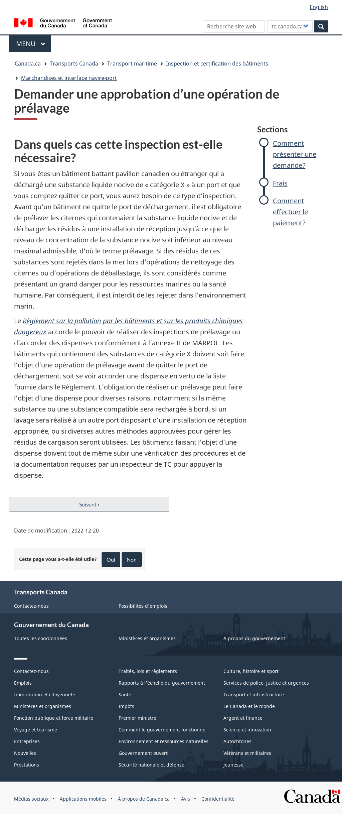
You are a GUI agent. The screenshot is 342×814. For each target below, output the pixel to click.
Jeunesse (233, 765)
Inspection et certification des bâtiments (217, 63)
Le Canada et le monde (249, 706)
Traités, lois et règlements (148, 671)
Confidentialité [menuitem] (217, 799)
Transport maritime (132, 63)
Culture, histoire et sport (251, 671)
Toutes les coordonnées (40, 638)
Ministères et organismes (147, 638)
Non (132, 559)
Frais (280, 183)
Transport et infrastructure (253, 694)
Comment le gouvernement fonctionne (162, 729)
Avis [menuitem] (185, 799)
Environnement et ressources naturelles (163, 741)
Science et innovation (247, 729)
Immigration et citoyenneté (44, 694)
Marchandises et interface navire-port (69, 78)
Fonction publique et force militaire (53, 718)
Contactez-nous (31, 606)
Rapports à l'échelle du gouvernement (162, 683)
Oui (111, 559)
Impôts (126, 706)
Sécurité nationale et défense (151, 765)
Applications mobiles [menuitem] (83, 799)
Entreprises (27, 741)
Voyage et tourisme (35, 729)
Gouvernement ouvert (143, 753)
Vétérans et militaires (247, 753)
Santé (125, 694)
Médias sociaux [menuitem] (31, 799)
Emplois (23, 683)
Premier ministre (137, 718)
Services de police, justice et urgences (266, 683)
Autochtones (237, 741)
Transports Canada (74, 63)
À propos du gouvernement (254, 638)
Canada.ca (28, 63)
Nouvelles (25, 753)
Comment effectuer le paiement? (290, 211)
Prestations (26, 765)
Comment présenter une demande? (294, 154)
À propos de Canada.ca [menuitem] (144, 799)
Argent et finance (243, 718)
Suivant (89, 504)
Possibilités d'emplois (143, 606)
